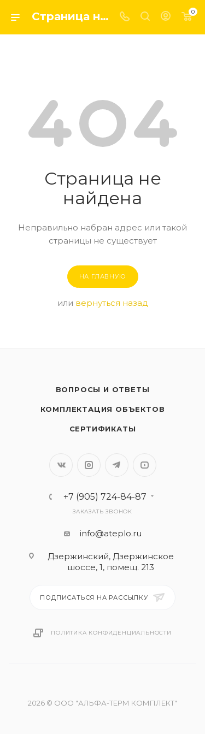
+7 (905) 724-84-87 (105, 497)
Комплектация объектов (102, 409)
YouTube (144, 465)
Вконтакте (61, 465)
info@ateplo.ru (111, 533)
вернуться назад (111, 303)
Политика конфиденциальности (111, 632)
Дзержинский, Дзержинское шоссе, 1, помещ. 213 (111, 561)
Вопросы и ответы (103, 389)
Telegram (116, 465)
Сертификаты (102, 428)
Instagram (89, 465)
